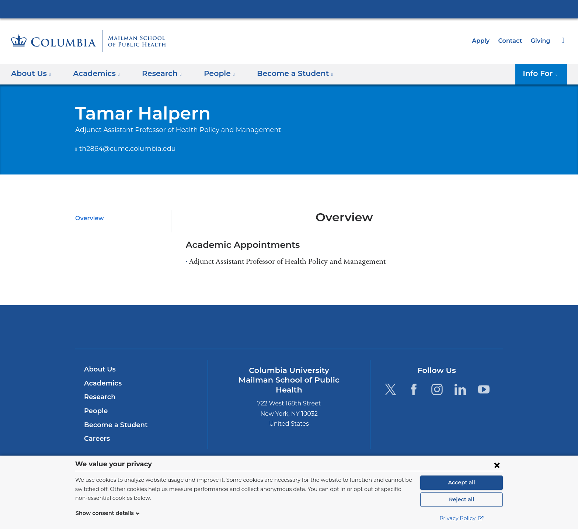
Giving (541, 41)
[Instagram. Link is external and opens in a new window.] (437, 389)
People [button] (212, 73)
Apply (484, 41)
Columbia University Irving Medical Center (289, 9)
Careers (96, 438)
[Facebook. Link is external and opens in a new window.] (414, 389)
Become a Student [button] (283, 73)
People (95, 411)
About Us (99, 369)
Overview (88, 218)
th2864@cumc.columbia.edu (121, 149)
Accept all (461, 482)
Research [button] (156, 73)
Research (99, 397)
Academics (101, 383)
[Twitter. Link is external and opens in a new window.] (390, 389)
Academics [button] (94, 73)
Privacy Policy (461, 518)
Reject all (461, 499)
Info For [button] (542, 73)
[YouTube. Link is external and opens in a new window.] (484, 389)
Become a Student (113, 425)
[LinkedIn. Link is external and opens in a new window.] (461, 389)
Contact (512, 41)
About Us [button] (31, 73)
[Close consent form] (497, 465)
